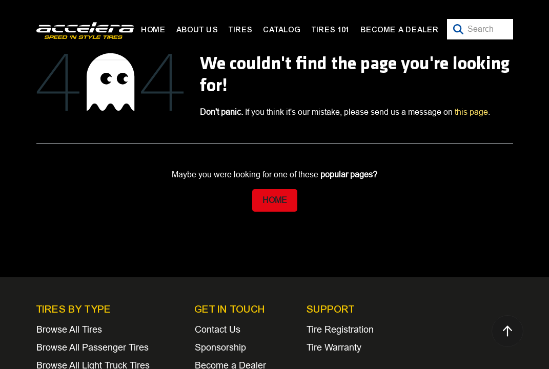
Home (274, 200)
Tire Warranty (334, 347)
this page (471, 112)
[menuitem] (153, 29)
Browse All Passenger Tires (92, 347)
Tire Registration (340, 329)
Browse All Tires (69, 329)
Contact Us (217, 329)
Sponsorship (220, 347)
